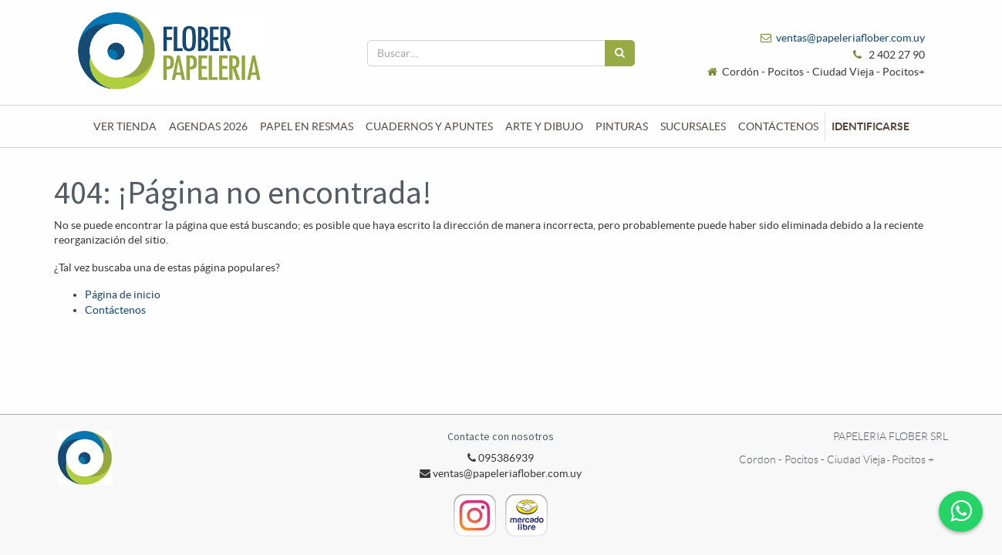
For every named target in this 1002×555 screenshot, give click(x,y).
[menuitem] (125, 126)
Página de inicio (122, 294)
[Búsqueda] (620, 53)
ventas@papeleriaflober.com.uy (850, 38)
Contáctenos (115, 310)
